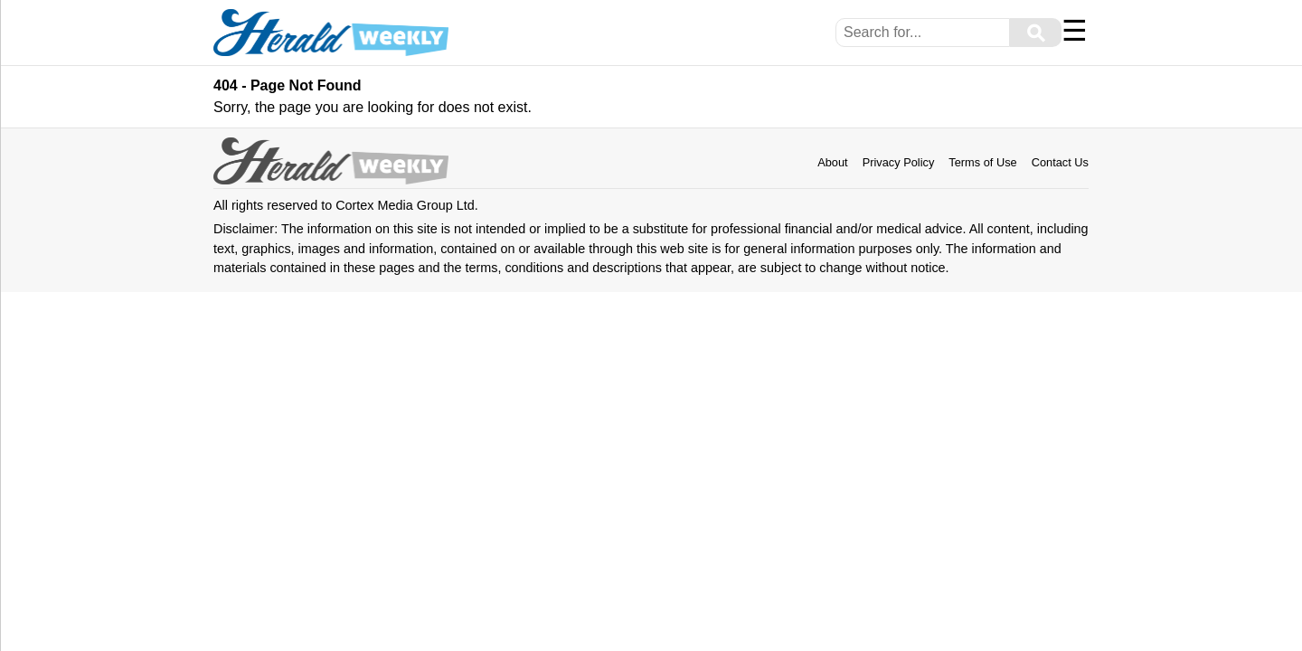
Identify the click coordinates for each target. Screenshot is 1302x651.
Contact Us (1060, 162)
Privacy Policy (899, 162)
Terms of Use (982, 162)
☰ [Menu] (1074, 30)
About (832, 162)
